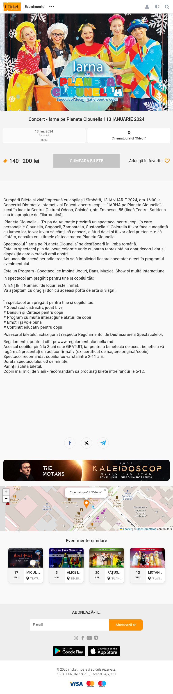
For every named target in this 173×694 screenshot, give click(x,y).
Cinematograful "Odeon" (129, 138)
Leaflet (126, 529)
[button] (86, 504)
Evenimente (34, 6)
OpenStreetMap (146, 529)
